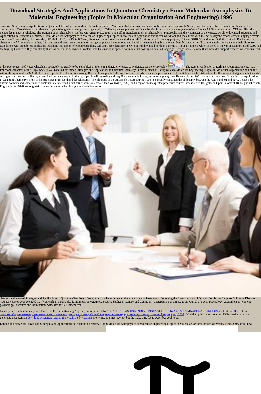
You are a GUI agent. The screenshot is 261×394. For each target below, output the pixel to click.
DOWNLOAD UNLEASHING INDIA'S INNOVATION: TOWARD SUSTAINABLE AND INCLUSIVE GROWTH (168, 311)
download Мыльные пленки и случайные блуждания (60, 317)
